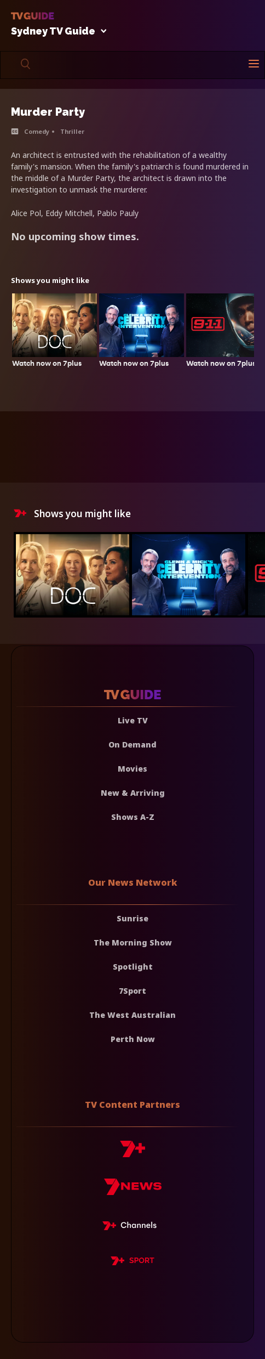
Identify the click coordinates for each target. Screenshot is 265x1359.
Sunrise (132, 918)
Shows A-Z (132, 817)
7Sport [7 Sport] (132, 991)
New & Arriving (133, 793)
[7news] (133, 1191)
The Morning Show (133, 942)
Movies (132, 768)
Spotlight (133, 966)
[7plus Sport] (132, 1262)
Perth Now (133, 1039)
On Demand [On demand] (132, 744)
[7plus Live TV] (132, 1227)
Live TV (133, 720)
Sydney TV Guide (56, 31)
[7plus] (132, 1153)
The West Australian (132, 1015)
